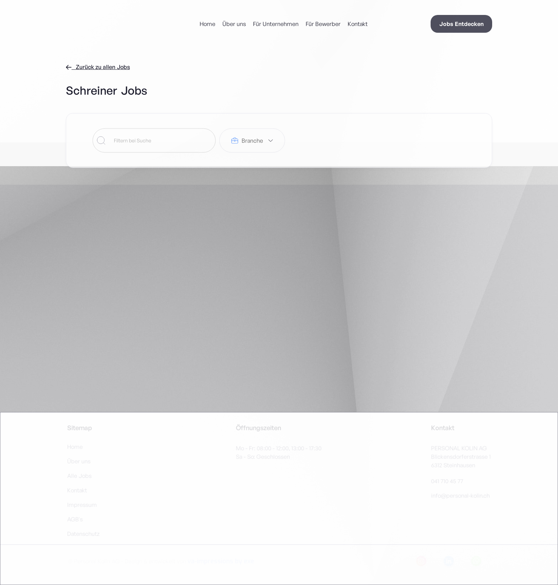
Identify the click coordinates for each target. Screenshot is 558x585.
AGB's (75, 519)
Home (207, 23)
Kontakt (358, 23)
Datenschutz (84, 533)
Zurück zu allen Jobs (98, 66)
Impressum (82, 504)
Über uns (234, 23)
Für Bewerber (323, 23)
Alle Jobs (80, 475)
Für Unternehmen (276, 23)
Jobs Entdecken (461, 23)
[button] (252, 142)
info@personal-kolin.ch (460, 495)
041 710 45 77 (447, 481)
